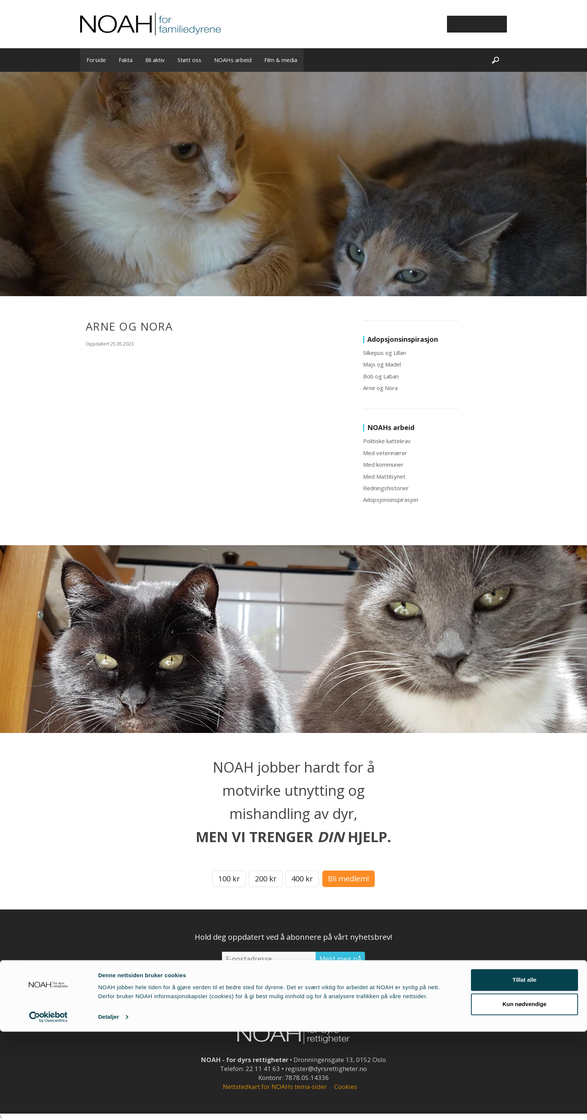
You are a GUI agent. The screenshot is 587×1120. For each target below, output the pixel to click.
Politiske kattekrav (387, 441)
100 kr (229, 879)
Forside (96, 60)
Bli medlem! (348, 879)
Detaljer (108, 1105)
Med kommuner (383, 464)
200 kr (266, 879)
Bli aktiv (155, 60)
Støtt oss (189, 60)
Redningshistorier (386, 488)
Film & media (280, 60)
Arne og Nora (380, 388)
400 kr (302, 879)
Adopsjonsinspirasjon (390, 499)
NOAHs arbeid (233, 60)
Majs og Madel (382, 364)
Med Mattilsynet (384, 476)
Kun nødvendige (524, 1092)
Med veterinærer (385, 453)
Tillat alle (524, 1068)
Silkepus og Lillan (384, 352)
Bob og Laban (381, 376)
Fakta (126, 60)
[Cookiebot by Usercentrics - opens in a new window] (48, 1105)
